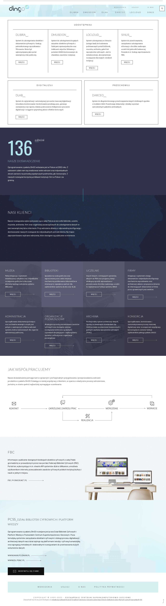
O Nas (82, 587)
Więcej (21, 62)
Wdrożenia (45, 587)
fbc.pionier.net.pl (25, 480)
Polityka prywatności (109, 587)
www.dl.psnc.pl (24, 560)
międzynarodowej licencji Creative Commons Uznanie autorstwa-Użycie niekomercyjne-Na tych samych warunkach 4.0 (97, 600)
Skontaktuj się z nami (26, 571)
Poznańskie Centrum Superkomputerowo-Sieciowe (98, 597)
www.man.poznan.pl (27, 555)
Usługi (65, 587)
